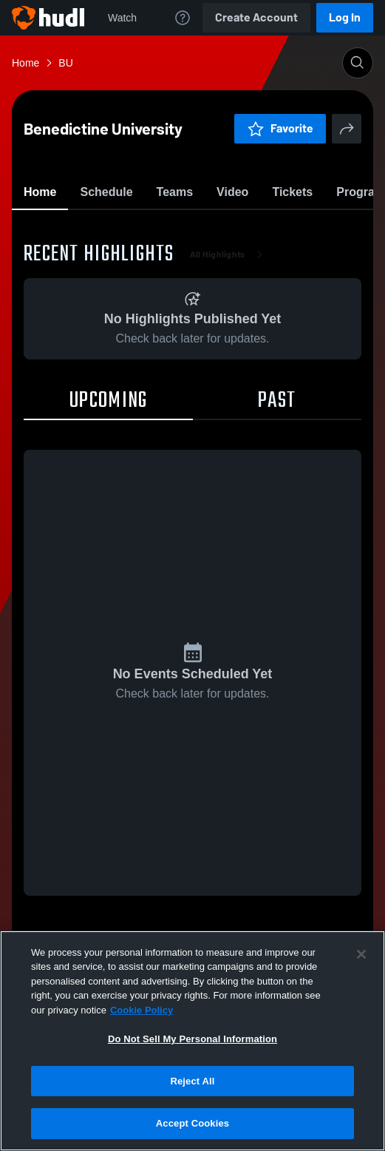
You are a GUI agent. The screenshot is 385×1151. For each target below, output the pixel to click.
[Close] (361, 954)
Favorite (175, 229)
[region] (192, 1041)
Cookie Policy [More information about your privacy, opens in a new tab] (141, 1010)
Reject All (192, 1081)
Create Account (256, 17)
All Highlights (229, 340)
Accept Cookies (192, 1123)
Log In (345, 17)
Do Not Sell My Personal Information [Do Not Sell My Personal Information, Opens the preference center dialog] (192, 1038)
